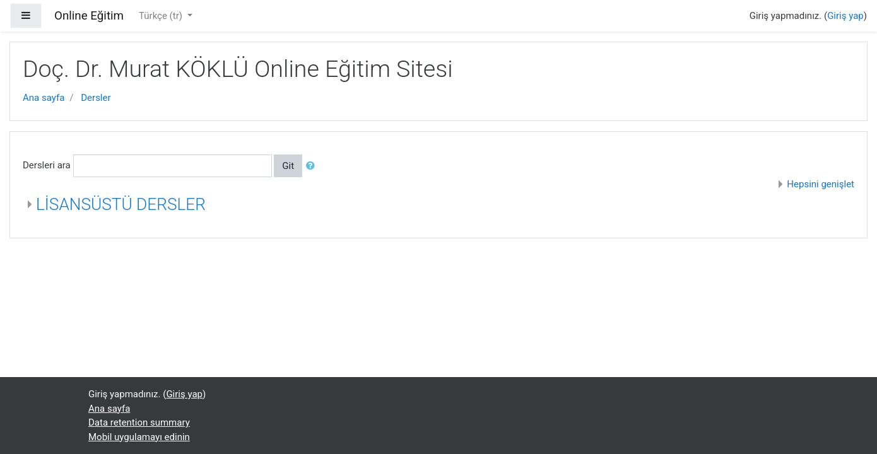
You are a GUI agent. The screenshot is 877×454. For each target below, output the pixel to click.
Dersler (95, 97)
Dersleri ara (47, 165)
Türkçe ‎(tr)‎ (162, 15)
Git (288, 166)
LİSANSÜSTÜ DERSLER (121, 204)
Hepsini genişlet (820, 184)
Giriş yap (845, 15)
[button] (313, 166)
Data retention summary (139, 422)
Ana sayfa (43, 97)
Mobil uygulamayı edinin (139, 437)
